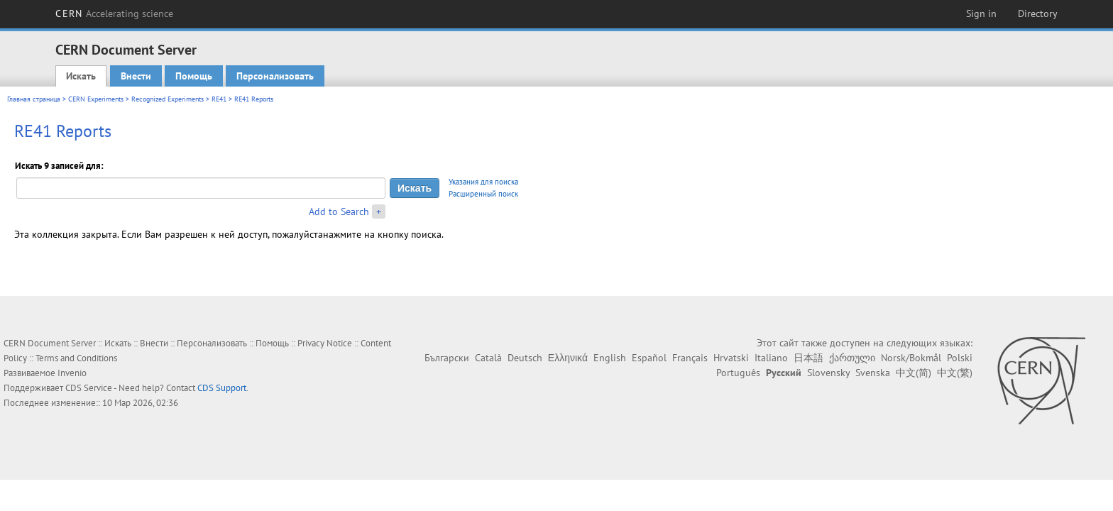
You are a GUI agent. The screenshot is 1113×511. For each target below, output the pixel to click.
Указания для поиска (483, 182)
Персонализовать (275, 76)
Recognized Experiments (167, 99)
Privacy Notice (324, 343)
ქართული (852, 357)
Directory (1038, 13)
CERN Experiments (96, 99)
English (609, 357)
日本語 (808, 357)
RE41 (219, 99)
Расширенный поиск (483, 194)
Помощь (193, 76)
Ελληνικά (568, 357)
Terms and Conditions (76, 358)
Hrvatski (731, 357)
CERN (114, 13)
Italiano (771, 357)
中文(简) (913, 372)
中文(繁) (954, 372)
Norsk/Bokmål (911, 357)
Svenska (872, 372)
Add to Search (339, 211)
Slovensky (828, 372)
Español (649, 357)
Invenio (72, 373)
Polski (959, 357)
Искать (81, 76)
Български (446, 357)
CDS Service (88, 388)
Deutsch (525, 357)
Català (488, 357)
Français (690, 357)
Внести (136, 76)
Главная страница (33, 99)
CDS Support (221, 388)
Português (738, 372)
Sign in (981, 13)
